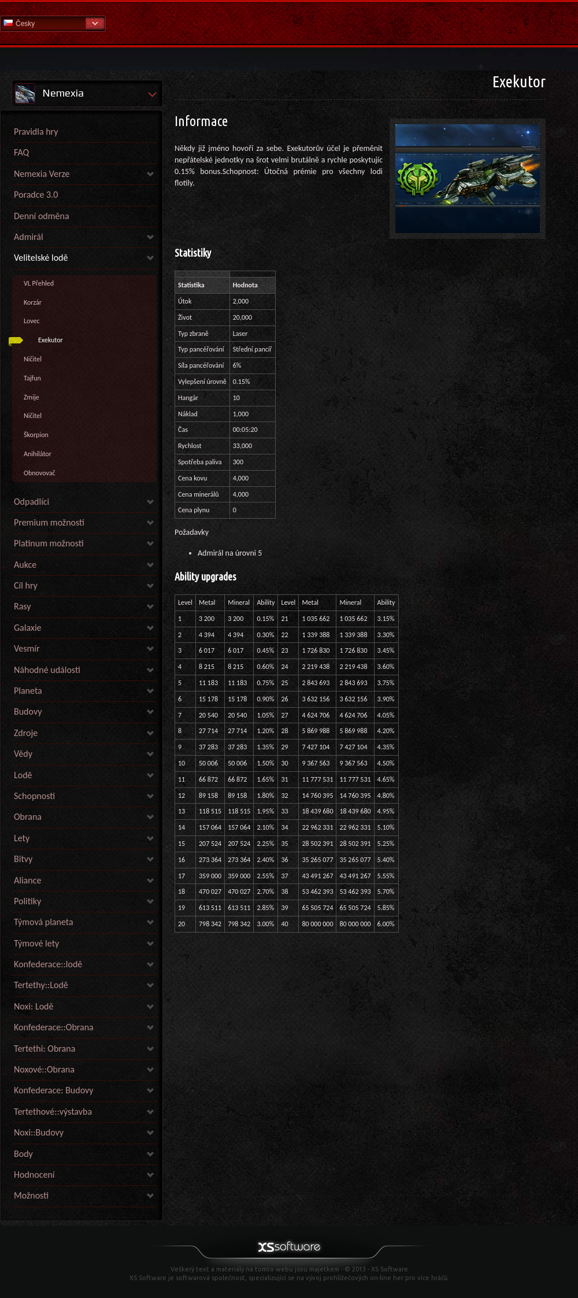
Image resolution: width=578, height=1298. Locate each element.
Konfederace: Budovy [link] (54, 1090)
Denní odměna (41, 215)
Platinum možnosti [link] (49, 543)
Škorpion (36, 435)
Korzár (33, 302)
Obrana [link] (28, 816)
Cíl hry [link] (26, 585)
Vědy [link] (23, 753)
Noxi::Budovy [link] (39, 1132)
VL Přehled (39, 283)
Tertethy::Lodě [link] (41, 984)
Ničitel (33, 359)
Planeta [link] (28, 690)
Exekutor (50, 340)
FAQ (21, 152)
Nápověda (289, 22)
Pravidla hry (36, 131)
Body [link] (23, 1153)
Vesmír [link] (27, 648)
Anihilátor (37, 454)
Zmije (31, 397)
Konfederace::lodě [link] (48, 964)
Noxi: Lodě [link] (33, 1006)
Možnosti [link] (31, 1195)
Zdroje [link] (26, 732)
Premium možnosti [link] (49, 522)
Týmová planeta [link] (43, 921)
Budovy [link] (28, 711)
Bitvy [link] (23, 858)
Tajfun (32, 378)
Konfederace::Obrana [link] (54, 1027)
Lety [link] (21, 838)
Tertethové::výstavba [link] (53, 1111)
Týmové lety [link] (36, 943)
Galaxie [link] (28, 627)
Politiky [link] (27, 901)
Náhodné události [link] (47, 669)
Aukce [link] (25, 564)
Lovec (32, 321)
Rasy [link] (22, 606)
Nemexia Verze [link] (41, 173)
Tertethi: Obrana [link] (44, 1048)
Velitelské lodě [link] (41, 257)
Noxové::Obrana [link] (44, 1069)
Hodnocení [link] (34, 1174)
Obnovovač (39, 473)
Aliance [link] (27, 880)
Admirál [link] (28, 236)
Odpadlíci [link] (31, 501)
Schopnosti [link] (34, 795)
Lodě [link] (23, 775)
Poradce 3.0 (36, 194)
